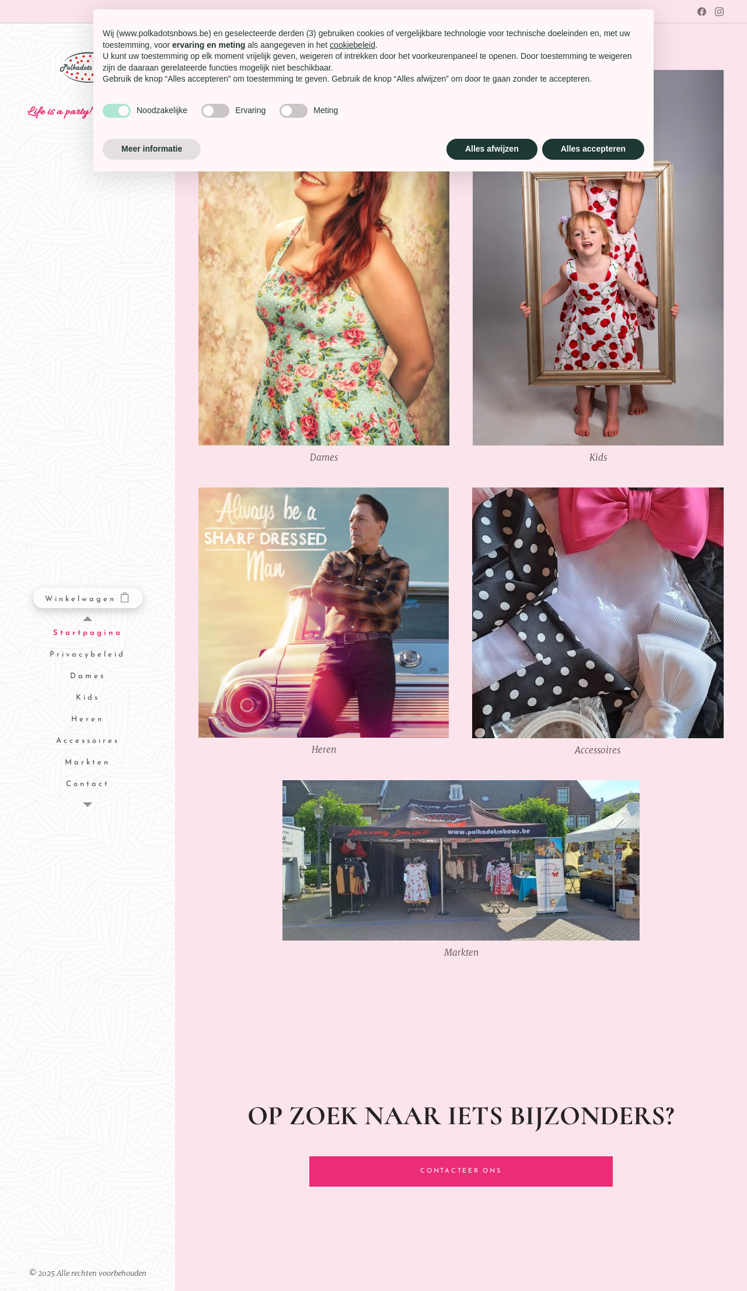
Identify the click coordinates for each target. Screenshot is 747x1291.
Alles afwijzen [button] (492, 148)
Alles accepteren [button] (593, 148)
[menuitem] (88, 633)
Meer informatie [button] (151, 148)
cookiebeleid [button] (352, 45)
